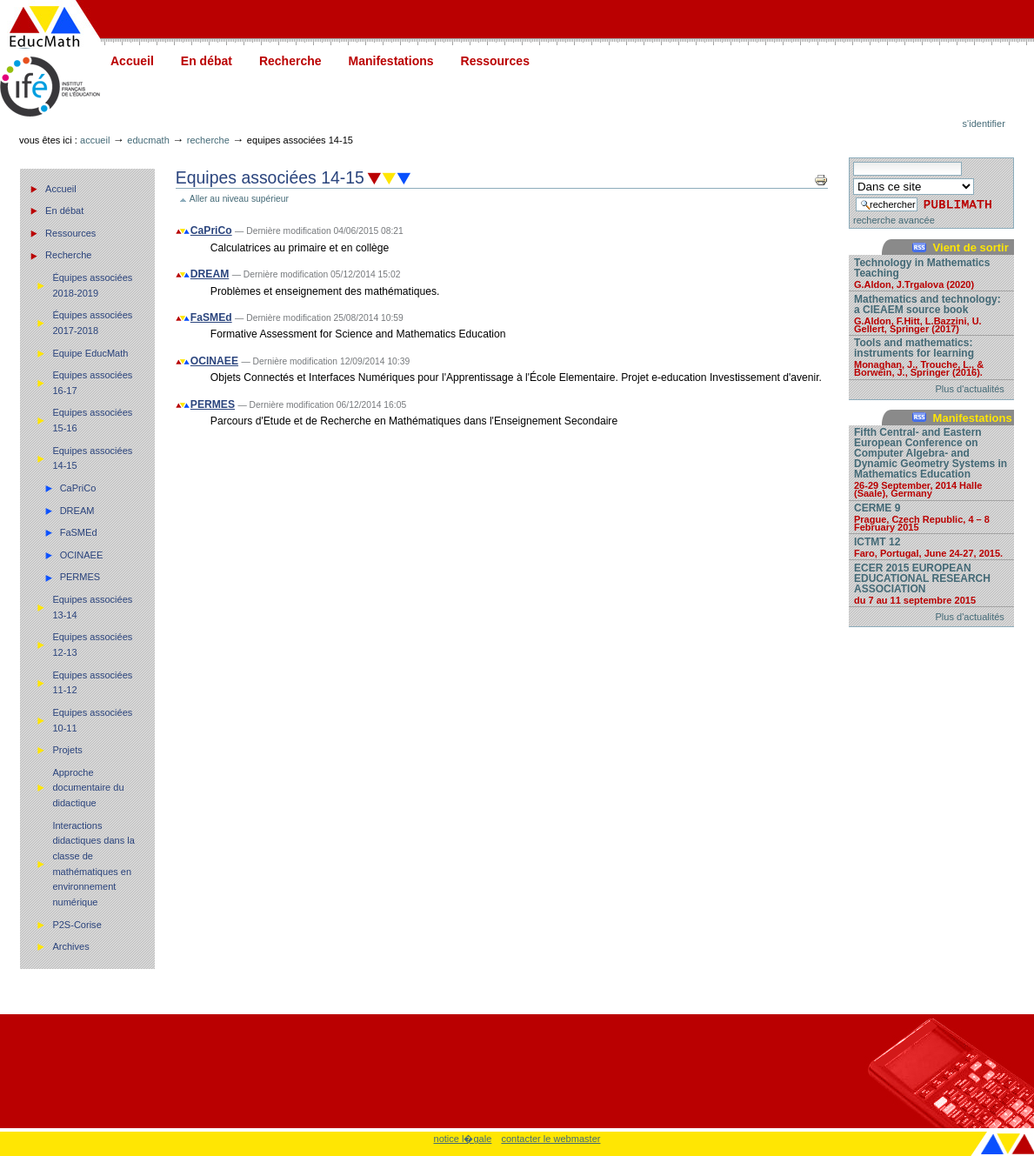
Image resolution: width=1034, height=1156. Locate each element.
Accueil (132, 61)
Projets (67, 750)
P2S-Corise (76, 924)
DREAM (77, 510)
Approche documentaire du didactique (87, 787)
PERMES (80, 576)
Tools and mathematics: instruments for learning (931, 357)
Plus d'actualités (970, 389)
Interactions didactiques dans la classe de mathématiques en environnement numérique (93, 863)
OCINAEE (81, 555)
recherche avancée (894, 220)
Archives (70, 946)
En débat (206, 61)
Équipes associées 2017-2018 (92, 323)
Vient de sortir (971, 247)
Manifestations (391, 61)
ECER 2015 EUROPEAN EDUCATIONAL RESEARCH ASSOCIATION (931, 583)
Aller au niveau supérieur (239, 199)
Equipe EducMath (90, 353)
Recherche (290, 61)
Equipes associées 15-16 (92, 420)
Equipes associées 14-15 (92, 458)
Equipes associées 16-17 (92, 383)
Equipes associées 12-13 (92, 644)
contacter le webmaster (550, 1138)
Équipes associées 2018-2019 (92, 285)
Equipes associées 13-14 (92, 607)
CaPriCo (78, 488)
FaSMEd (78, 532)
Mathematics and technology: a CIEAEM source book (931, 313)
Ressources (495, 61)
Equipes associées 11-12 (92, 683)
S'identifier (984, 123)
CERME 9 (931, 516)
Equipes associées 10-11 (92, 720)
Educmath (148, 140)
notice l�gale (463, 1138)
